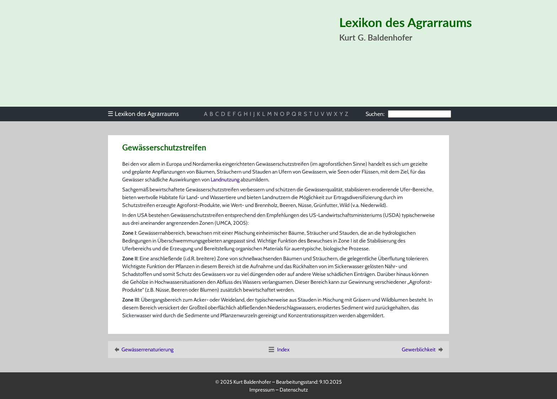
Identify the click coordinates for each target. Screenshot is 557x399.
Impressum (262, 390)
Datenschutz (294, 390)
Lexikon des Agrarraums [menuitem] (143, 113)
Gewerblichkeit (423, 349)
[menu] (146, 114)
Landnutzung (225, 179)
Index (278, 349)
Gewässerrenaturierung (143, 349)
